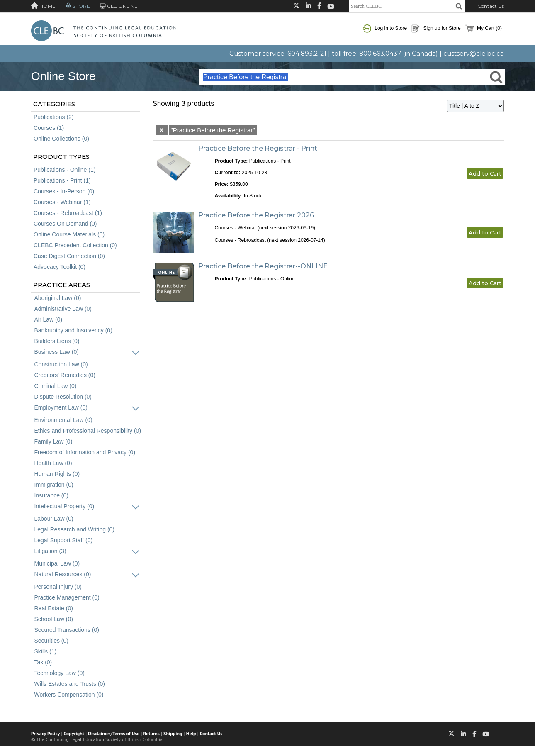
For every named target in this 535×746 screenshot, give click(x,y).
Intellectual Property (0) (64, 506)
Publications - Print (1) (62, 180)
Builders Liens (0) (57, 341)
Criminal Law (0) (55, 386)
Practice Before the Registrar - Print (257, 148)
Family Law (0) (53, 441)
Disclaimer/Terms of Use (113, 733)
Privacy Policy (45, 733)
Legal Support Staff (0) (63, 540)
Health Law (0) (53, 463)
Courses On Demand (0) (65, 223)
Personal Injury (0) (58, 586)
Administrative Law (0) (63, 308)
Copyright (74, 733)
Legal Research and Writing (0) (74, 529)
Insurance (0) (51, 495)
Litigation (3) (50, 551)
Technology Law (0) (59, 673)
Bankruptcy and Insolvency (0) (73, 330)
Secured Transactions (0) (66, 630)
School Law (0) (53, 619)
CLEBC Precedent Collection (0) (75, 245)
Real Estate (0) (53, 608)
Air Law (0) (48, 319)
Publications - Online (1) (64, 169)
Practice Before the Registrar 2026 (256, 215)
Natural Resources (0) (62, 574)
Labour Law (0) (53, 518)
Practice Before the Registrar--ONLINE (263, 266)
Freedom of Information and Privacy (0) (85, 452)
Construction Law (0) (61, 364)
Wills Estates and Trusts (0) (69, 683)
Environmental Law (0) (63, 420)
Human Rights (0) (57, 474)
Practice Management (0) (67, 597)
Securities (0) (51, 640)
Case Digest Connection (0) (69, 256)
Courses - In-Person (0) (64, 191)
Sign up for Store (435, 28)
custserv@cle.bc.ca (473, 53)
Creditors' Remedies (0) (64, 375)
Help (191, 733)
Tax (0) (43, 662)
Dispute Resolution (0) (63, 396)
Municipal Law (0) (57, 563)
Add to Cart (485, 173)
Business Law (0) (56, 352)
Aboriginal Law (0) (57, 298)
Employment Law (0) (61, 407)
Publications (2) (54, 117)
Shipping (172, 733)
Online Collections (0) (61, 138)
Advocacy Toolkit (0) (59, 266)
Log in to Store (385, 28)
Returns (151, 733)
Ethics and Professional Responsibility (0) (87, 430)
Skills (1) (45, 651)
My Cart (483, 28)
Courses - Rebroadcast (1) (68, 213)
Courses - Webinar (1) (62, 202)
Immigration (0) (53, 484)
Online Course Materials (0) (69, 234)
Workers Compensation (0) (69, 694)
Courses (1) (49, 127)
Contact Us (490, 6)
